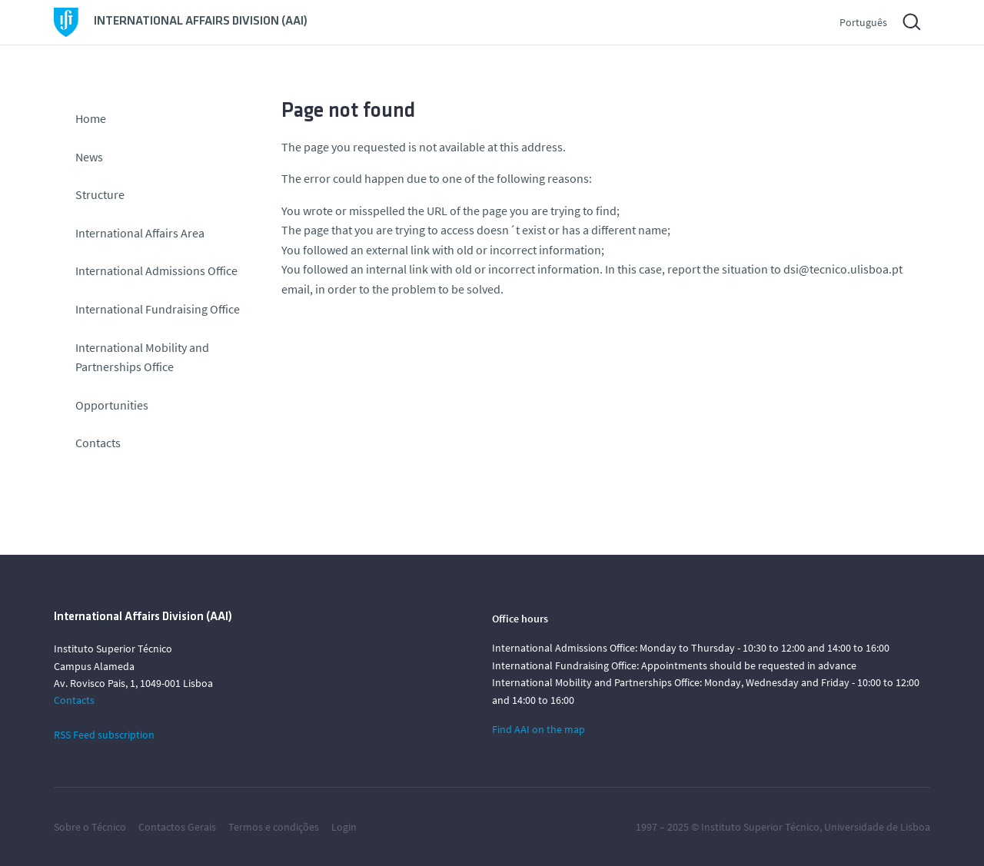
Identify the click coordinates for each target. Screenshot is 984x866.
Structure (100, 194)
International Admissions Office (156, 270)
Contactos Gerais (177, 827)
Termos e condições (273, 827)
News (89, 156)
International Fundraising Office (157, 309)
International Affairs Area (139, 233)
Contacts (98, 442)
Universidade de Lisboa (877, 827)
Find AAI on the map (538, 729)
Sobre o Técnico (90, 827)
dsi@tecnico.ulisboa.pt (843, 269)
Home (90, 118)
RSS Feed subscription (104, 735)
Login (344, 827)
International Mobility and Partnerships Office (142, 357)
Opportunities (111, 405)
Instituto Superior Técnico (760, 827)
